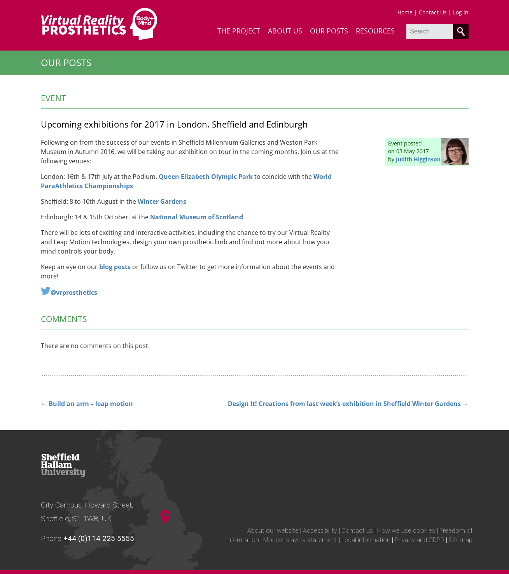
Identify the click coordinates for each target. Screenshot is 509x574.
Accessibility (320, 530)
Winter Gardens (162, 201)
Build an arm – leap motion (87, 403)
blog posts (115, 266)
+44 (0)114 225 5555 (98, 538)
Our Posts (329, 30)
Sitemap (460, 540)
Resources (375, 30)
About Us (285, 30)
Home (405, 12)
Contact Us (433, 12)
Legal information (365, 540)
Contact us (357, 530)
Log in (461, 12)
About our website (273, 530)
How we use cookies (406, 530)
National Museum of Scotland (196, 217)
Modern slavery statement (300, 540)
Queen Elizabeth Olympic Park (206, 176)
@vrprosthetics (74, 292)
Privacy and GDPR (419, 540)
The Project (238, 30)
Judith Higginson (418, 159)
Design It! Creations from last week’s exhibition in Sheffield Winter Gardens (348, 403)
